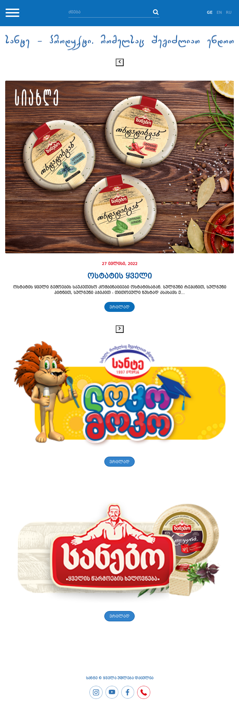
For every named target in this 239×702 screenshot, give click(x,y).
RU (228, 13)
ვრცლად (119, 308)
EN (219, 13)
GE (209, 13)
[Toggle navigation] (12, 14)
